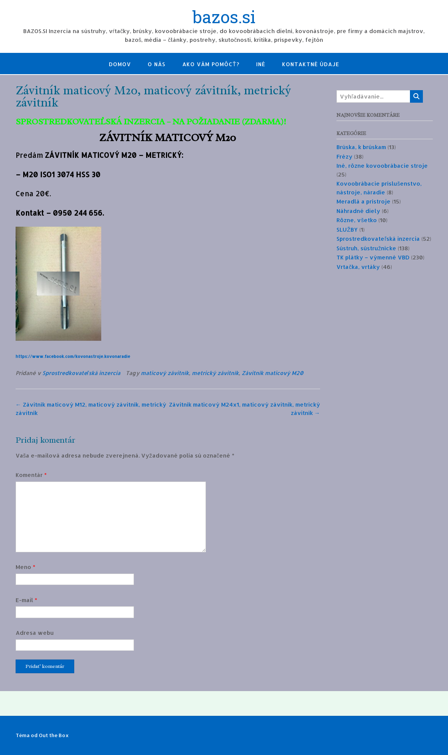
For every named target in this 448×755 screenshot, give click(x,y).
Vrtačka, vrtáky (358, 266)
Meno (25, 567)
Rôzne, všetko (356, 220)
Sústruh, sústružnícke (366, 248)
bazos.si (224, 17)
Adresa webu (35, 632)
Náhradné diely (358, 211)
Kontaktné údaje (310, 64)
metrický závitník (215, 373)
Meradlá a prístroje (363, 201)
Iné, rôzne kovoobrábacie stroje (382, 165)
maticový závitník (165, 373)
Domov (120, 64)
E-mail (26, 600)
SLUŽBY (346, 229)
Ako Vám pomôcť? (210, 64)
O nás (157, 64)
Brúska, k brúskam (361, 147)
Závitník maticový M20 (272, 373)
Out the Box (54, 735)
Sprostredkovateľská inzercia (81, 373)
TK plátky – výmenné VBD (373, 257)
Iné (260, 64)
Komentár (31, 474)
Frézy (344, 156)
